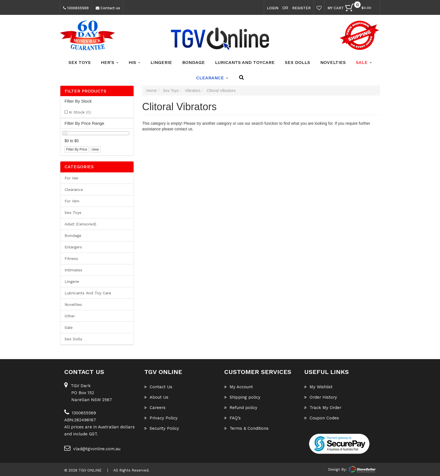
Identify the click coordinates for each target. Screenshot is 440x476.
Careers (155, 407)
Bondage (193, 62)
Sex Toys (79, 62)
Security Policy (161, 428)
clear (95, 149)
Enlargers (73, 247)
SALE (364, 62)
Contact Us (158, 386)
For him (72, 201)
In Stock (80, 112)
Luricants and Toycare (245, 62)
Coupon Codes (321, 417)
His (134, 62)
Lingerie (161, 62)
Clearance (74, 189)
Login (272, 8)
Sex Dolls (297, 62)
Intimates (73, 270)
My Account (238, 386)
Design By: (337, 469)
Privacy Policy (161, 417)
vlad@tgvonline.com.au (92, 448)
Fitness (71, 258)
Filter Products (85, 91)
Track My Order (323, 407)
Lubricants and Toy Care (88, 293)
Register (301, 8)
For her (72, 178)
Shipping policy (242, 397)
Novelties (333, 62)
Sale (69, 327)
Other (70, 316)
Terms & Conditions (246, 428)
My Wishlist (318, 386)
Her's (109, 62)
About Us (156, 397)
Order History (321, 397)
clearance (212, 77)
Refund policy (240, 407)
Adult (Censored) (80, 224)
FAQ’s (232, 417)
